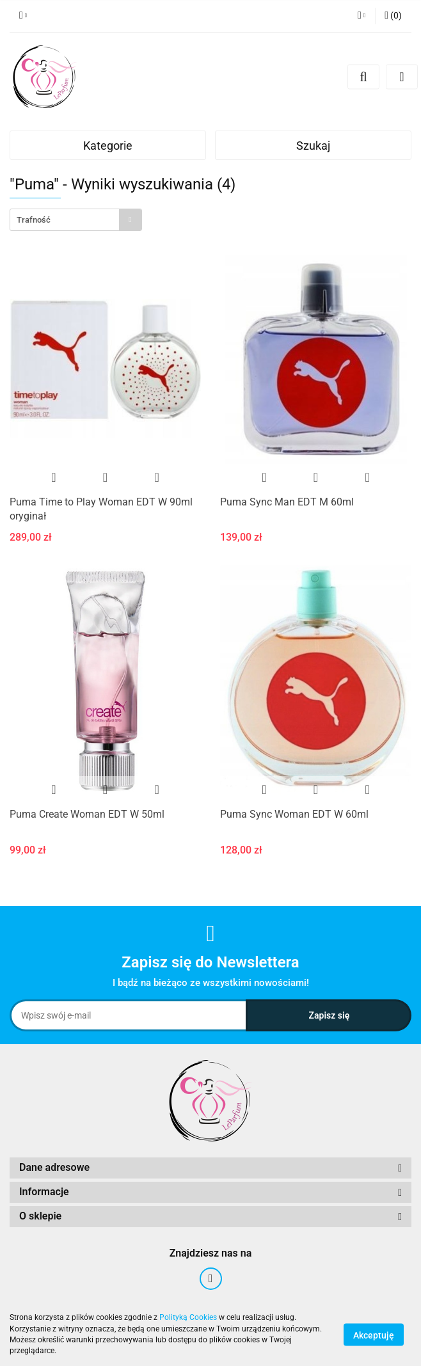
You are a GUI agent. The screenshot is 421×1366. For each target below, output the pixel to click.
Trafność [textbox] (34, 220)
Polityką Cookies (188, 1317)
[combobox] (76, 220)
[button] (393, 16)
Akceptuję (373, 1335)
